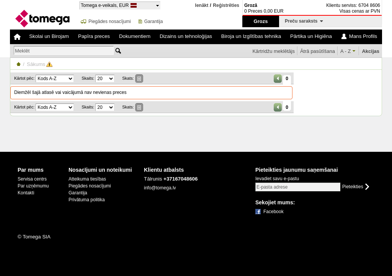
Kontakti (26, 193)
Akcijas (370, 51)
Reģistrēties (226, 5)
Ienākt (202, 5)
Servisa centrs (32, 179)
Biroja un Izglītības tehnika (251, 36)
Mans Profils (363, 36)
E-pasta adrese (271, 187)
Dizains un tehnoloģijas (186, 36)
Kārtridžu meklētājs (273, 51)
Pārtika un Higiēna (311, 36)
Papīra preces (94, 36)
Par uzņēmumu (33, 186)
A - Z (345, 51)
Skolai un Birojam (49, 36)
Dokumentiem (134, 36)
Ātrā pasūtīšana (317, 51)
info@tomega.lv (160, 188)
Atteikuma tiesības (87, 179)
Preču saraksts (304, 21)
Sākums (36, 64)
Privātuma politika (87, 199)
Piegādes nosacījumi (109, 21)
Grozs (261, 21)
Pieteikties (352, 186)
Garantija (153, 21)
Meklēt (22, 50)
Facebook (273, 211)
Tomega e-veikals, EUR (105, 5)
